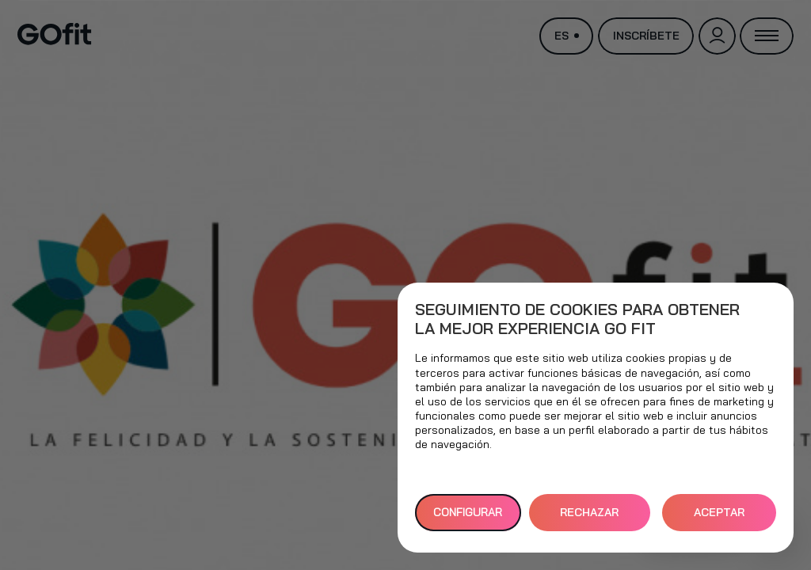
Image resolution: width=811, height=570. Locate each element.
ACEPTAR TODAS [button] (719, 518)
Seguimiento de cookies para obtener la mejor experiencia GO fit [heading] (577, 319)
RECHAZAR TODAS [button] (589, 518)
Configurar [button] (467, 512)
